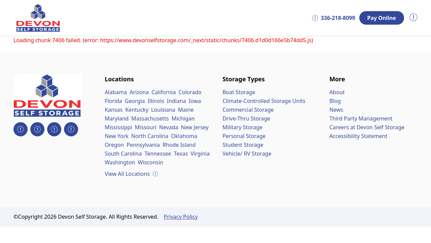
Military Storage (243, 127)
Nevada (168, 127)
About (336, 92)
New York (117, 136)
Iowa (195, 101)
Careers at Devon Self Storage (366, 127)
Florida (113, 101)
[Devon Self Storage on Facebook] (20, 129)
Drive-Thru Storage (246, 118)
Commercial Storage (248, 109)
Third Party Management (360, 118)
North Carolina (149, 136)
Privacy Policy (181, 216)
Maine (186, 109)
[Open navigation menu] (413, 17)
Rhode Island (179, 144)
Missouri (145, 127)
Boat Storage (239, 92)
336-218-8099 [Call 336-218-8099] (333, 18)
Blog (335, 101)
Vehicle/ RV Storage (247, 153)
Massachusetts (150, 118)
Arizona (139, 92)
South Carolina (123, 153)
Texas (181, 153)
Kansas (114, 109)
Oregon (114, 144)
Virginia (200, 153)
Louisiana (163, 109)
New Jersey (194, 127)
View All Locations (131, 173)
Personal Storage (244, 136)
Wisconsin (150, 162)
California (164, 92)
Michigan (183, 118)
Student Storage (243, 144)
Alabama (116, 92)
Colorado (189, 92)
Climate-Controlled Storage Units (264, 101)
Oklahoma (184, 136)
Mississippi (118, 127)
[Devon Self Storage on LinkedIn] (54, 129)
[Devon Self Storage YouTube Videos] (71, 129)
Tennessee (157, 153)
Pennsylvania (143, 144)
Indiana (176, 101)
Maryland (117, 118)
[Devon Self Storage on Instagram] (37, 129)
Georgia (135, 101)
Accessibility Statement (358, 136)
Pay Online (381, 18)
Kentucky (136, 109)
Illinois (155, 101)
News (336, 109)
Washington (120, 162)
